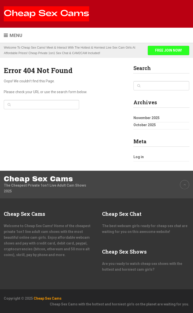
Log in (138, 157)
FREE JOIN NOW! (168, 50)
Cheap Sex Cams (38, 179)
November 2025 (146, 118)
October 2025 (144, 125)
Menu (16, 35)
